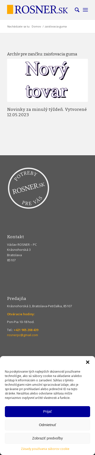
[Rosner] (39, 9)
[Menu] (85, 10)
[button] (87, 362)
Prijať (47, 411)
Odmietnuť (47, 425)
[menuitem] (74, 9)
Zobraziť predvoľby (47, 438)
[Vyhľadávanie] (74, 9)
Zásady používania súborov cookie (45, 449)
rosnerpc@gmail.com (22, 335)
